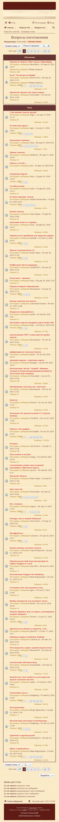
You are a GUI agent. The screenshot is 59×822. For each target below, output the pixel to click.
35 (41, 437)
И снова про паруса (19, 125)
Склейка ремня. (17, 186)
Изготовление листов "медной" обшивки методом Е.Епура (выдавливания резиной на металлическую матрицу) (31, 371)
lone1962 (34, 566)
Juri (31, 165)
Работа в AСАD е (18, 163)
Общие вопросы (35, 69)
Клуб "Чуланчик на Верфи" (23, 75)
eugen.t (33, 506)
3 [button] (31, 51)
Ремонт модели (17, 211)
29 (31, 86)
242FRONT (35, 267)
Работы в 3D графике (20, 429)
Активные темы (28, 31)
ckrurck (33, 616)
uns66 (32, 314)
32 (41, 86)
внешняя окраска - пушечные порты (27, 360)
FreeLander (22, 41)
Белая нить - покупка (20, 278)
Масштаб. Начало (18, 476)
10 (38, 512)
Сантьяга (34, 535)
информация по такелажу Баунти (25, 352)
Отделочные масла (19, 693)
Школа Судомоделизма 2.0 (22, 250)
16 (31, 757)
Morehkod (34, 64)
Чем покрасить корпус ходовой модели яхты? (31, 647)
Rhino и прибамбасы (19, 748)
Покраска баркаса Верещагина (24, 286)
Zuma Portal (33, 808)
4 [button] (34, 51)
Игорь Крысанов (37, 710)
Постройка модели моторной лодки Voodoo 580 (31, 322)
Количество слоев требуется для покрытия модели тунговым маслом (30, 678)
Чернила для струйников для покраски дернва (32, 235)
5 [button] (38, 51)
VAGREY (34, 418)
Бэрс (32, 325)
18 (37, 757)
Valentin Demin (34, 41)
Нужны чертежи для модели (23, 301)
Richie (32, 603)
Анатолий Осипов (38, 303)
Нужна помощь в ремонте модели (25, 548)
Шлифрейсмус (16, 533)
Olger (32, 115)
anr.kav (33, 470)
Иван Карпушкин (37, 577)
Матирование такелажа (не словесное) (28, 386)
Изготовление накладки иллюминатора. (28, 721)
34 (37, 437)
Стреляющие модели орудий (23, 112)
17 (34, 757)
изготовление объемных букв (23, 662)
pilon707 (33, 631)
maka (32, 188)
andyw (32, 682)
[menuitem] (11, 22)
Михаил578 (35, 650)
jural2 (32, 354)
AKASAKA (35, 446)
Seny (32, 142)
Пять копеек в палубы (20, 454)
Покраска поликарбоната (22, 312)
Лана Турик (35, 214)
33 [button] (45, 51)
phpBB (24, 810)
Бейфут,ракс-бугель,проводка (23, 265)
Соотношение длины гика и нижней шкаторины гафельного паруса (27, 466)
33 (34, 437)
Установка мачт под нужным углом (26, 587)
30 (34, 86)
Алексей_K (35, 639)
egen (32, 128)
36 (41, 701)
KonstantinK (35, 665)
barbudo (33, 238)
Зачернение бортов (18, 174)
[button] (19, 51)
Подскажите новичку (20, 140)
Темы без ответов (11, 31)
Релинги (14, 443)
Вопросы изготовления (29, 37)
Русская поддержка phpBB (29, 813)
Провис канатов (17, 152)
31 (37, 86)
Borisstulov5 (35, 738)
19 (41, 757)
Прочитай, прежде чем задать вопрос (27, 92)
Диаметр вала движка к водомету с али (28, 628)
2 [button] (27, 51)
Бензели (13, 400)
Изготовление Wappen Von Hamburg (27, 574)
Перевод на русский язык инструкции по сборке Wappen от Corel (29, 562)
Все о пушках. (16, 504)
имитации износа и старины (23, 222)
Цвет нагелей (16, 489)
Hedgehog (34, 695)
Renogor (33, 362)
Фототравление (17, 707)
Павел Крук (35, 252)
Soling (32, 457)
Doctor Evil (35, 77)
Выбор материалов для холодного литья (28, 601)
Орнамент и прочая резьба (22, 735)
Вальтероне (35, 289)
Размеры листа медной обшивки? (25, 518)
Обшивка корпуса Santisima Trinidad (27, 637)
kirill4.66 (34, 155)
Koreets (33, 402)
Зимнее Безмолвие (38, 199)
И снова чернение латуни (21, 197)
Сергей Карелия (37, 550)
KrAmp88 (34, 431)
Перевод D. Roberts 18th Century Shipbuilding (31, 62)
